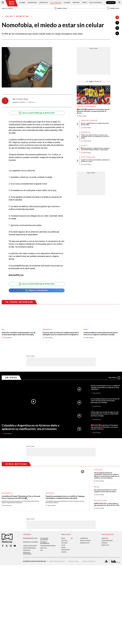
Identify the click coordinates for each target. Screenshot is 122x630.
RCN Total (64, 540)
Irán (95, 487)
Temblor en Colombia (88, 120)
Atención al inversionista (27, 553)
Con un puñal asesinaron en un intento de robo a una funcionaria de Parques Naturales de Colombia (105, 400)
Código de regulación (30, 546)
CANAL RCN (111, 2)
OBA (41, 550)
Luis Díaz (84, 145)
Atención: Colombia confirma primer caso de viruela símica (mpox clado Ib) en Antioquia (18, 334)
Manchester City (7, 493)
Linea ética (43, 548)
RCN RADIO (64, 543)
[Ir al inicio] (11, 3)
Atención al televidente (30, 542)
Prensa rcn (26, 550)
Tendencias (76, 2)
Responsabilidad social (30, 538)
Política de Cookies (73, 561)
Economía (67, 2)
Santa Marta (50, 493)
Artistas (97, 469)
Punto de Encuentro (95, 2)
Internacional (32, 2)
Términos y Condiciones (88, 561)
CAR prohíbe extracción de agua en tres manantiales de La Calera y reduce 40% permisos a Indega (105, 413)
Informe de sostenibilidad (44, 542)
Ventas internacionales (47, 546)
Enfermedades (47, 329)
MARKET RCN (105, 545)
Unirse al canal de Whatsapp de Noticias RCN (36, 113)
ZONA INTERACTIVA (107, 540)
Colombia (22, 2)
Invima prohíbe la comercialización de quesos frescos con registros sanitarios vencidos (101, 334)
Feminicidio (84, 132)
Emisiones (7, 8)
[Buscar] (119, 2)
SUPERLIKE (104, 543)
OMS (3, 329)
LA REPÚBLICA (84, 538)
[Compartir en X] (117, 28)
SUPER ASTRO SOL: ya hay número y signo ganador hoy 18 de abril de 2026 (106, 504)
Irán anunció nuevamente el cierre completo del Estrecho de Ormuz (105, 491)
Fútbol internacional (88, 157)
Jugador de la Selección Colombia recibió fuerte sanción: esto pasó (95, 160)
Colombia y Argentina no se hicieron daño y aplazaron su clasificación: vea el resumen (30, 427)
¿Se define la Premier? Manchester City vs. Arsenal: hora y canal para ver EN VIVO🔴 (21, 497)
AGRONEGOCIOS (84, 543)
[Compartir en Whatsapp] (117, 33)
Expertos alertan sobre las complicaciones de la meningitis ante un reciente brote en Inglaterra (61, 334)
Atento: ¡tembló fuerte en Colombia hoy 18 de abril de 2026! (95, 124)
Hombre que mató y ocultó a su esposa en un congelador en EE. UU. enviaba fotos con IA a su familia (95, 136)
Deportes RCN (43, 2)
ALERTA (63, 547)
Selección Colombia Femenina (86, 106)
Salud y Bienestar (55, 2)
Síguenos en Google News (36, 290)
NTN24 (63, 538)
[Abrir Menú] (3, 2)
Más (114, 377)
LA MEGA (63, 552)
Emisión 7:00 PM (113, 8)
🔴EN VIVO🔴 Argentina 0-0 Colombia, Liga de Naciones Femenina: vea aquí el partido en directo (93, 111)
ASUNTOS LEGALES (85, 540)
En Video (11, 377)
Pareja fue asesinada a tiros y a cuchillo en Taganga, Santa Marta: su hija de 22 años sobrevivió (105, 387)
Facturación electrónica (44, 539)
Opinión (84, 2)
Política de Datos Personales (57, 561)
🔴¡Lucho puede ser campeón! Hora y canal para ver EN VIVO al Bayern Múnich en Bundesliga (95, 149)
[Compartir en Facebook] (117, 23)
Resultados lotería (100, 500)
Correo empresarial (29, 548)
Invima (86, 329)
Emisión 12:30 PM (60, 8)
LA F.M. (63, 545)
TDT (72, 538)
